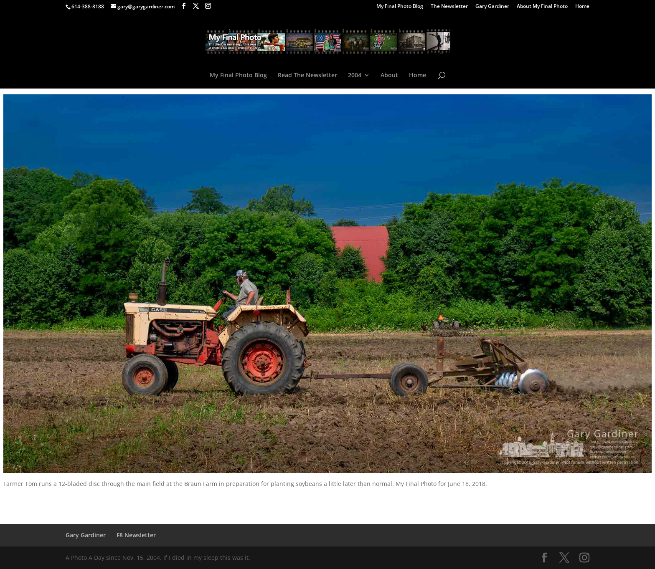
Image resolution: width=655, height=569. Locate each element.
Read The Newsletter (307, 75)
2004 (354, 75)
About (389, 75)
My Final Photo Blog (399, 7)
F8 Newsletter (136, 535)
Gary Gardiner (492, 7)
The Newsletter (449, 7)
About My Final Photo (542, 7)
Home (582, 7)
